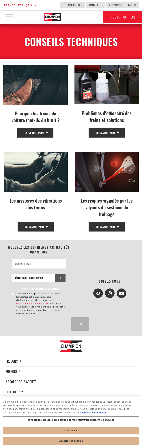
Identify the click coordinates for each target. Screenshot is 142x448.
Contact (95, 5)
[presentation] (39, 324)
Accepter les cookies (71, 441)
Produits (13, 361)
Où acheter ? (72, 5)
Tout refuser (71, 430)
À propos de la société (20, 381)
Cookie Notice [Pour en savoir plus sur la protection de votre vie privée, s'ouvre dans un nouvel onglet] (83, 412)
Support (13, 371)
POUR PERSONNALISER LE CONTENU (41, 288)
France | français (18, 5)
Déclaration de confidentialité (32, 303)
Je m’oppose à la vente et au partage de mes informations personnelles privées (71, 420)
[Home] (52, 17)
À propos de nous (122, 5)
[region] (71, 422)
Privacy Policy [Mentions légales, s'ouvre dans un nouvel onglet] (99, 412)
